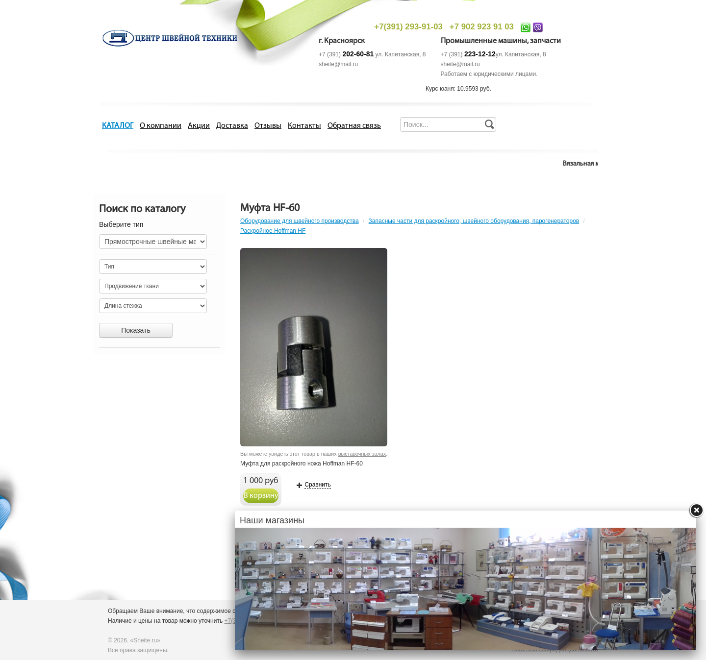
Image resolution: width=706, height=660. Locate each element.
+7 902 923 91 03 (482, 26)
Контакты (304, 126)
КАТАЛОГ (117, 126)
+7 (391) (346, 54)
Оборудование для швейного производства (299, 221)
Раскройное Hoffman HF (272, 230)
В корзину (261, 496)
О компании (160, 126)
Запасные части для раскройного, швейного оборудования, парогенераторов (474, 221)
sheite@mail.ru (338, 64)
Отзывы (267, 126)
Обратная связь (354, 126)
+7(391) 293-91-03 (408, 26)
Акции (199, 126)
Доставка (232, 126)
